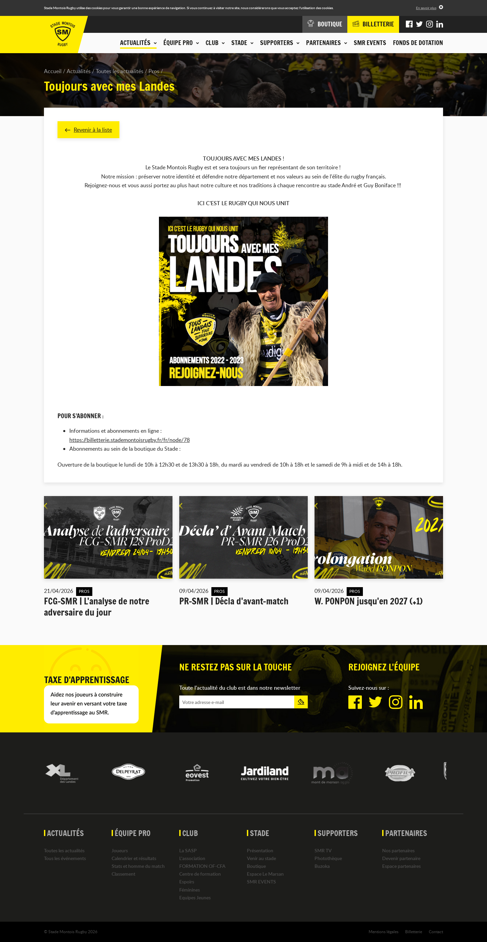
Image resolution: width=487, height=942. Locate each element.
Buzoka (322, 866)
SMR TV (323, 850)
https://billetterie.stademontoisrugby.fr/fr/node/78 (129, 440)
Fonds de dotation (418, 42)
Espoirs (186, 882)
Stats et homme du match (138, 866)
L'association (192, 858)
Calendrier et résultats (134, 858)
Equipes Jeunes (195, 897)
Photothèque (328, 858)
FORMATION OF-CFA (202, 866)
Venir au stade (261, 858)
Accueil (53, 71)
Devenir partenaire (401, 858)
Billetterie (413, 931)
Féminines (189, 889)
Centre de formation (200, 874)
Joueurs (120, 850)
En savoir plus (426, 7)
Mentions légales (383, 931)
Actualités (79, 71)
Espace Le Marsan (265, 874)
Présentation (260, 850)
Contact (436, 931)
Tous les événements (65, 858)
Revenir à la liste (88, 129)
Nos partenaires (398, 850)
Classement (123, 874)
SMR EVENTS (370, 42)
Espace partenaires (401, 866)
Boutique (256, 866)
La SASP (188, 850)
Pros (153, 71)
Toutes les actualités (119, 71)
